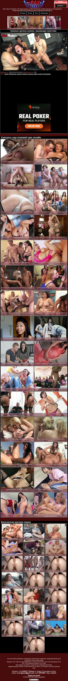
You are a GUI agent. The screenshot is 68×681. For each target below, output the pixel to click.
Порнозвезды (44, 13)
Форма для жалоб (34, 675)
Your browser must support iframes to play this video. (34, 52)
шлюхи (19, 74)
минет (7, 74)
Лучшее (30, 13)
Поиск (36, 13)
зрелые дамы (33, 74)
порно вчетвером (44, 74)
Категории (22, 13)
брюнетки (12, 74)
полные (25, 74)
